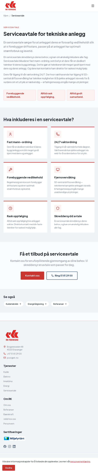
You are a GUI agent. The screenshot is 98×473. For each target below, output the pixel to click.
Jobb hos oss (9, 419)
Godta (8, 467)
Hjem (5, 15)
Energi (6, 386)
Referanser (60, 305)
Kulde (6, 372)
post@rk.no (12, 357)
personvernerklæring (80, 461)
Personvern (8, 423)
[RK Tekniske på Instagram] (9, 446)
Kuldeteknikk (13, 305)
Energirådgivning (37, 305)
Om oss (7, 405)
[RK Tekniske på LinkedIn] (14, 446)
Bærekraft (8, 414)
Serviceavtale (9, 390)
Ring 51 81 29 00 (62, 276)
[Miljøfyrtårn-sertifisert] (14, 438)
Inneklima (7, 381)
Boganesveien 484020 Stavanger (15, 348)
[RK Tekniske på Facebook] (4, 446)
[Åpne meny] (93, 6)
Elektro (6, 376)
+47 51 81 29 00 (14, 353)
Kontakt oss (32, 276)
